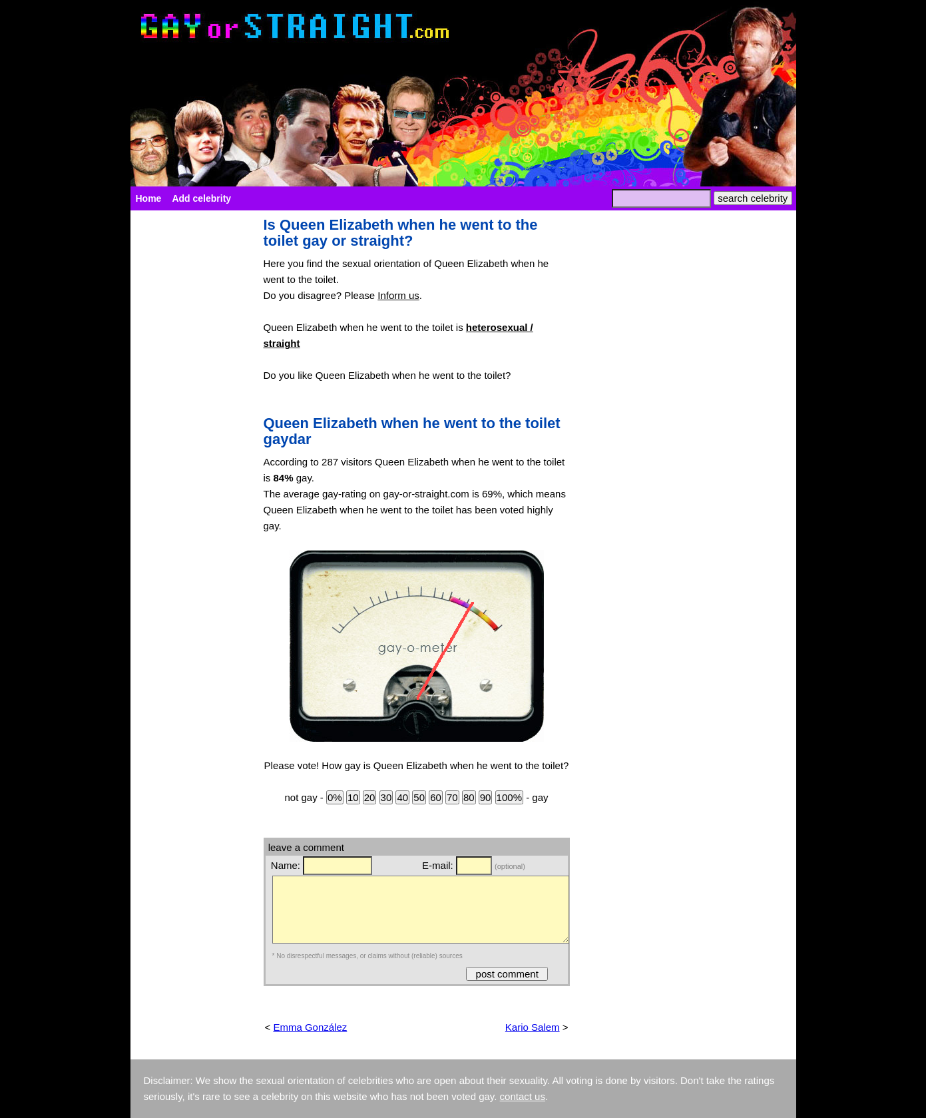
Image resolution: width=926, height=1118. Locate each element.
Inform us (398, 295)
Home (149, 198)
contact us (522, 1096)
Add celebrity (201, 198)
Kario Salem (532, 1027)
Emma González (310, 1027)
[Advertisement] (190, 417)
